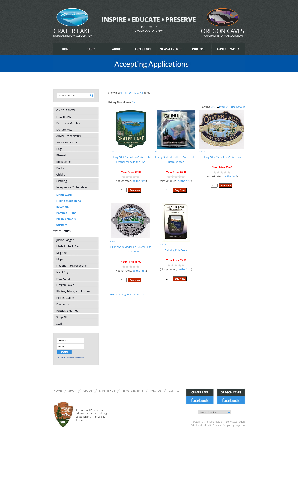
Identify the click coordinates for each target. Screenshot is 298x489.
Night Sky (62, 272)
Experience (107, 390)
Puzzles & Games (67, 310)
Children (61, 174)
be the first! (139, 181)
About (87, 390)
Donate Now (64, 129)
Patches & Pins (66, 213)
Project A (239, 425)
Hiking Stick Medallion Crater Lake (222, 157)
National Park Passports (71, 265)
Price (233, 107)
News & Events (132, 390)
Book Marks (63, 162)
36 (130, 92)
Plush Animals (66, 219)
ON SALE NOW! (66, 110)
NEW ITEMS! (64, 117)
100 (136, 92)
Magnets (61, 253)
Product (222, 107)
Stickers (61, 225)
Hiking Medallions (68, 201)
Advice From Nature (69, 136)
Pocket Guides (65, 298)
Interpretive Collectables (71, 187)
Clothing (61, 181)
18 (125, 92)
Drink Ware (64, 195)
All (141, 92)
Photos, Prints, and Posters (73, 291)
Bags (59, 149)
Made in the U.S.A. (68, 246)
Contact (174, 390)
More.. (135, 102)
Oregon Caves (65, 285)
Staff (59, 323)
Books (60, 168)
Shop (72, 390)
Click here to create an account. (71, 357)
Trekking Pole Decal (176, 250)
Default (240, 107)
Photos (156, 390)
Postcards (62, 304)
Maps (59, 259)
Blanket (61, 155)
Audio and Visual (67, 142)
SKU (213, 107)
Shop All (61, 317)
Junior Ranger (65, 240)
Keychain (62, 207)
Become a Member (68, 123)
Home (57, 390)
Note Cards (63, 278)
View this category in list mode (126, 294)
